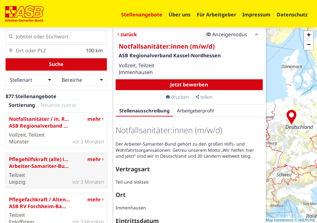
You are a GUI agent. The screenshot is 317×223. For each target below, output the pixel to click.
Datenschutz (292, 14)
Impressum (256, 14)
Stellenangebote (141, 14)
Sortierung (22, 105)
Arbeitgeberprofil (195, 110)
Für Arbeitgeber (216, 14)
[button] (291, 117)
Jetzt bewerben (189, 84)
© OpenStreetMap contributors (268, 220)
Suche (56, 64)
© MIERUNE (304, 220)
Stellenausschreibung (144, 110)
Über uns (180, 14)
